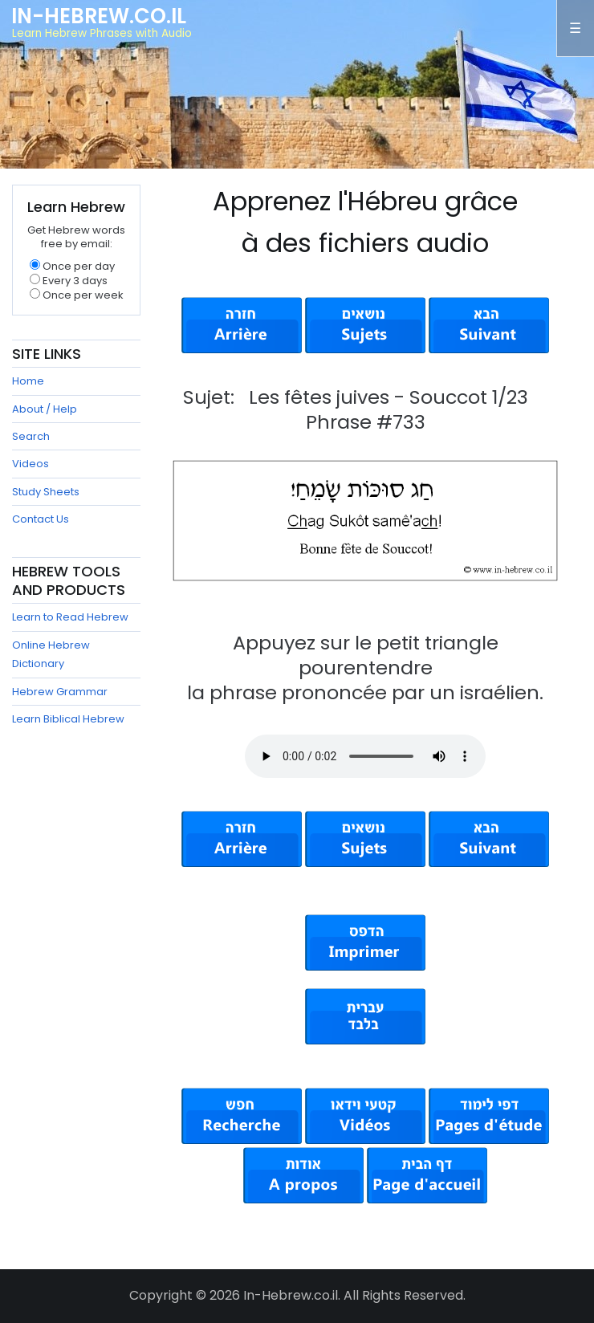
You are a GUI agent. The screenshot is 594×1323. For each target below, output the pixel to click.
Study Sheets (45, 491)
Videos (30, 463)
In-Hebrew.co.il (98, 16)
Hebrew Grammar (60, 691)
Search (31, 436)
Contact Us (40, 519)
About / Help (44, 409)
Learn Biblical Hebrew (68, 719)
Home (28, 381)
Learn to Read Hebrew (70, 617)
